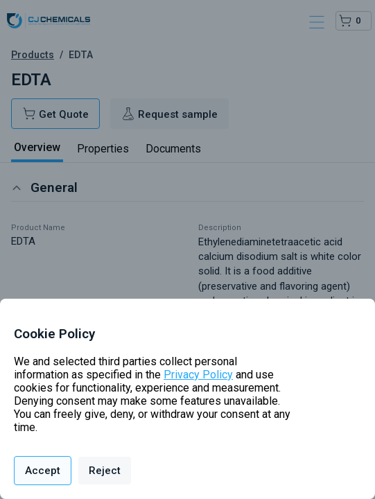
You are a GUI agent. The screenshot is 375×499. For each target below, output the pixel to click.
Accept (42, 470)
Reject (105, 470)
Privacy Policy (198, 374)
